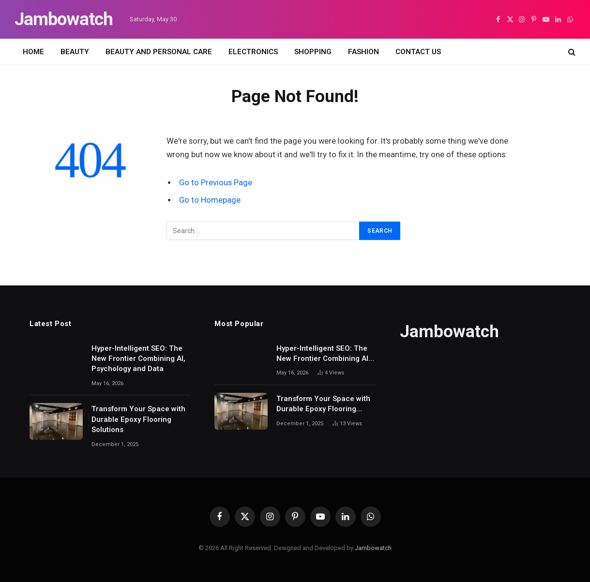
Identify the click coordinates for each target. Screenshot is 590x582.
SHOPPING (313, 51)
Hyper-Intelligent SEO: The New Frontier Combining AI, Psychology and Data (138, 358)
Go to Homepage (210, 200)
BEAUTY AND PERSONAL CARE (159, 51)
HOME (33, 51)
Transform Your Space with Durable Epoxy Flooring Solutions (138, 419)
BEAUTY (75, 51)
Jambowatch (373, 548)
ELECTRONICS (253, 51)
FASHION (363, 51)
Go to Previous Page (215, 182)
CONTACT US (418, 51)
